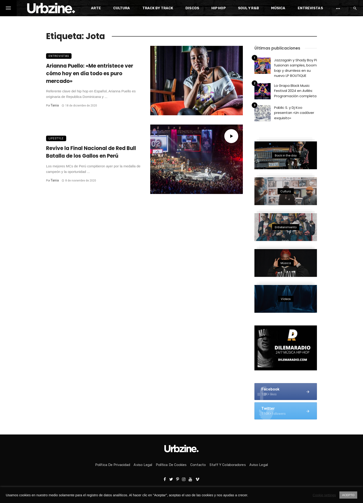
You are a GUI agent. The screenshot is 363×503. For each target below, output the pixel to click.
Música (278, 8)
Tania (55, 105)
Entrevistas (310, 8)
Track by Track (157, 8)
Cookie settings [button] (324, 495)
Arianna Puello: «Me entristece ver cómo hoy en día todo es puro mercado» (89, 73)
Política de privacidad (112, 465)
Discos (192, 8)
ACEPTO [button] (348, 495)
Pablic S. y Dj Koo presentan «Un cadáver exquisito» (294, 112)
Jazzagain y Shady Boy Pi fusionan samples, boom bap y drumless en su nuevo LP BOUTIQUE (295, 68)
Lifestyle (56, 138)
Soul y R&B (248, 8)
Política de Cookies (171, 465)
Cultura (121, 8)
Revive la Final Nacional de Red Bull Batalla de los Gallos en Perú (91, 152)
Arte (96, 8)
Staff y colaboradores (228, 465)
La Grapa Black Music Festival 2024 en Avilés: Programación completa (295, 90)
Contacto (198, 465)
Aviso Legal (143, 465)
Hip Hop (218, 8)
